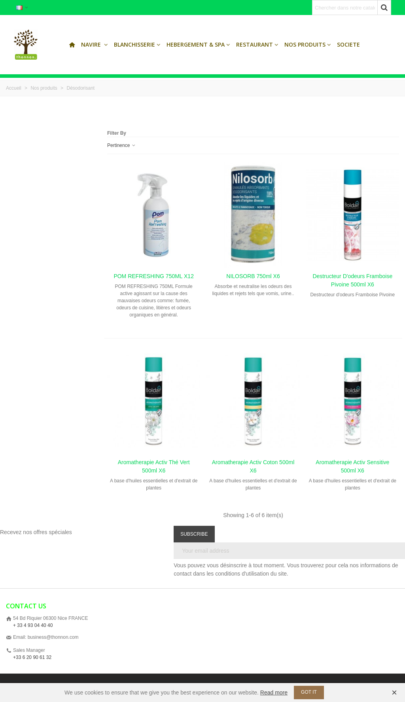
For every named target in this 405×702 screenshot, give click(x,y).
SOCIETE (348, 44)
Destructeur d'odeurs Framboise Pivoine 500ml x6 (352, 280)
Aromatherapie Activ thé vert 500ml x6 (154, 466)
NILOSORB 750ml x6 (253, 276)
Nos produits (305, 44)
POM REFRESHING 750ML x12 (154, 276)
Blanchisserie (134, 44)
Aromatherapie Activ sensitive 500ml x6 (352, 466)
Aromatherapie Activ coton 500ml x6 (253, 466)
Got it (309, 692)
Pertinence (121, 145)
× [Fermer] (394, 692)
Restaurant (254, 44)
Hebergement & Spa (196, 44)
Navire (91, 44)
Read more (274, 692)
